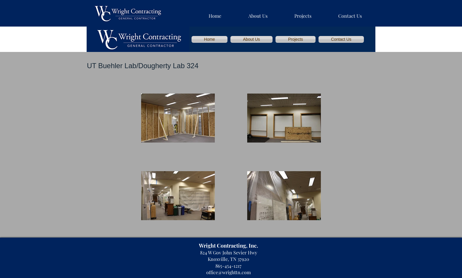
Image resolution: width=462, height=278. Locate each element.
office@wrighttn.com (228, 272)
